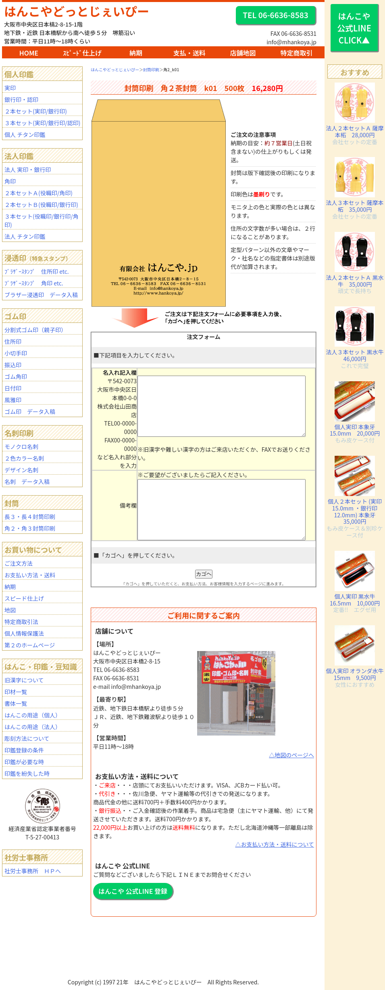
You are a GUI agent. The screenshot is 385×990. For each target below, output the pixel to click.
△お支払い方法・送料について (274, 873)
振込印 (12, 365)
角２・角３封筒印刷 (29, 528)
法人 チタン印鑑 (24, 236)
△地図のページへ (291, 784)
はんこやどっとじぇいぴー (76, 11)
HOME (28, 53)
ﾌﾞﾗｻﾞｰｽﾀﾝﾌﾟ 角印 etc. (33, 283)
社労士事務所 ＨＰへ (32, 871)
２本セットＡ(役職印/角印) (38, 193)
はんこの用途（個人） (32, 715)
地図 (10, 610)
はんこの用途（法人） (32, 727)
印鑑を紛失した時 (27, 773)
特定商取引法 (21, 622)
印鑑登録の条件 (24, 750)
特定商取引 (296, 53)
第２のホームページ (29, 645)
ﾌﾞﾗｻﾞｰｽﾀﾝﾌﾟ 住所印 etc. (36, 271)
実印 (10, 88)
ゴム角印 (15, 376)
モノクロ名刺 (21, 446)
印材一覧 (15, 692)
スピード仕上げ (24, 598)
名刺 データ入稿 (27, 481)
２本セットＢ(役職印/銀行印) (41, 204)
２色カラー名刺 (24, 458)
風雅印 (12, 400)
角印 (10, 181)
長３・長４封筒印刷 (29, 517)
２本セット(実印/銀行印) (35, 111)
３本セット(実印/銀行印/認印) (42, 123)
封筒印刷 (151, 69)
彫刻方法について (27, 738)
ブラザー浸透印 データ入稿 (41, 295)
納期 (135, 53)
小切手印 (15, 353)
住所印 (12, 341)
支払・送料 (189, 53)
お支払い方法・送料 (29, 575)
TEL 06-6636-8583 (275, 14)
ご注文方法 (18, 563)
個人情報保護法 (24, 633)
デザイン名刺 (21, 470)
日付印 (12, 388)
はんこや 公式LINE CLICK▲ (354, 28)
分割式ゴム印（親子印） (35, 330)
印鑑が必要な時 (24, 762)
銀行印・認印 (21, 99)
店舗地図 (243, 53)
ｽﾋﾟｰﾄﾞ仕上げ (82, 53)
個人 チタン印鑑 (24, 134)
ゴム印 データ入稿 (29, 411)
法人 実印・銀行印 (27, 169)
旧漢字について (24, 680)
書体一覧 (15, 703)
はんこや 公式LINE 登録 (132, 920)
